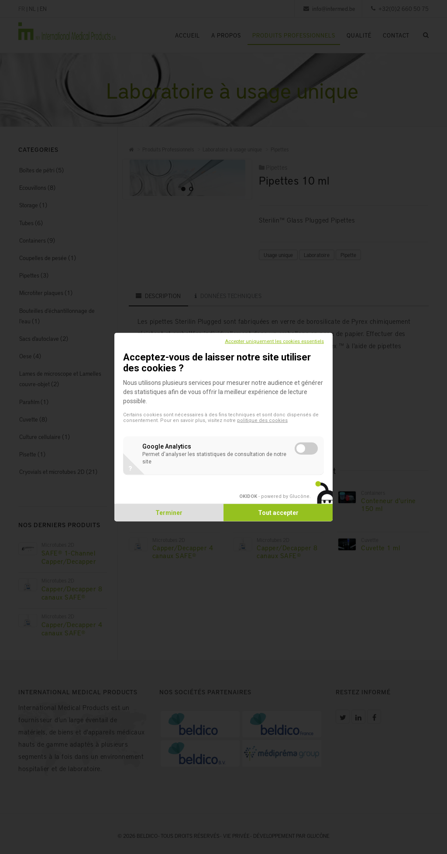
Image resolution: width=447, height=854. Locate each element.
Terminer (168, 512)
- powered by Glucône (274, 496)
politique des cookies (262, 420)
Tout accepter (278, 512)
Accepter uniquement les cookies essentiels (274, 341)
